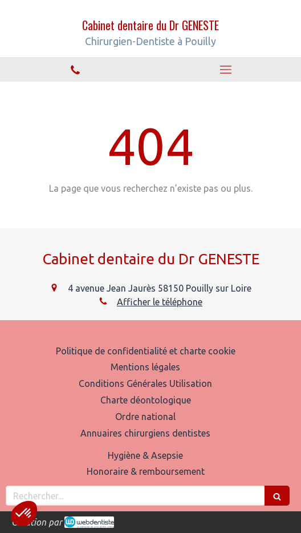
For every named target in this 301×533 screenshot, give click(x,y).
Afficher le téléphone (159, 302)
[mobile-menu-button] (225, 69)
